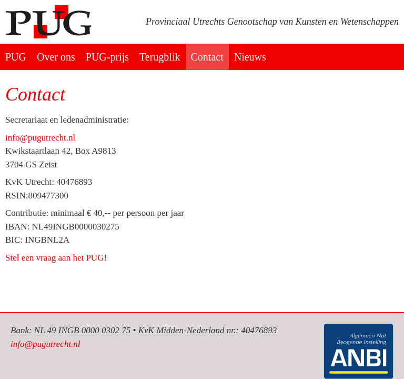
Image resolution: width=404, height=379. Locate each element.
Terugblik (159, 57)
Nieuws (250, 57)
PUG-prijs (107, 57)
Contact (207, 57)
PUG (15, 57)
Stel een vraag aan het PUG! (56, 258)
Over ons (56, 57)
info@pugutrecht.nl (40, 138)
